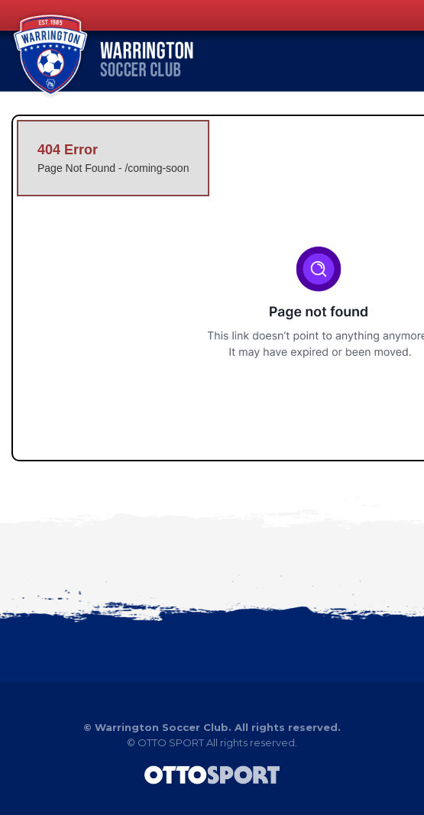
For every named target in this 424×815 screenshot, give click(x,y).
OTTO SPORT (171, 742)
